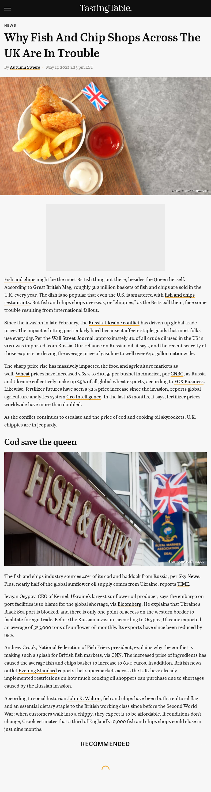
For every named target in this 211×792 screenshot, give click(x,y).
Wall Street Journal (72, 338)
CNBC (177, 373)
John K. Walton (84, 698)
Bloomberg (129, 603)
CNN (116, 654)
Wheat (23, 373)
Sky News (189, 576)
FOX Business (189, 381)
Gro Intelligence (83, 396)
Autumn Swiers (25, 67)
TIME (183, 583)
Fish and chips (19, 279)
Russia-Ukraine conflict (114, 322)
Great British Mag (52, 287)
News (10, 25)
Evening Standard (37, 670)
